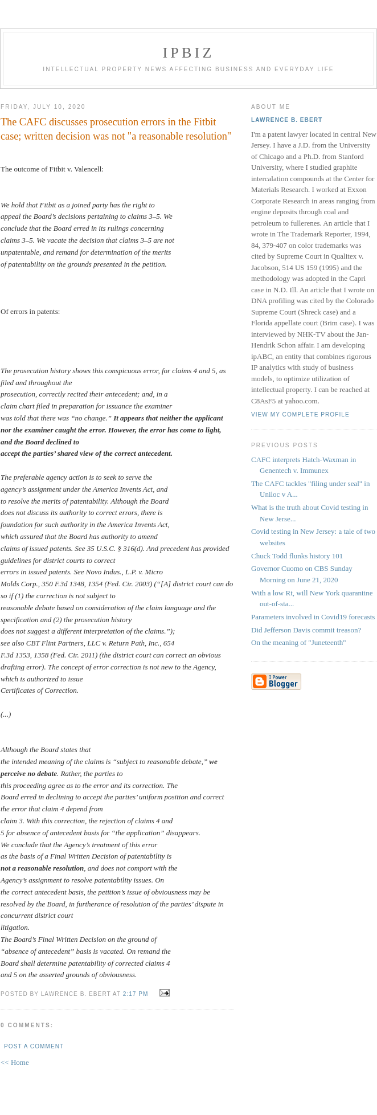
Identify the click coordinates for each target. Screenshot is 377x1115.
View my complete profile (300, 414)
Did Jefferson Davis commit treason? (306, 630)
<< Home (15, 1062)
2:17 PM (136, 994)
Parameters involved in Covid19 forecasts (313, 616)
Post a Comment (34, 1046)
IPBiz (189, 52)
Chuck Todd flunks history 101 (297, 556)
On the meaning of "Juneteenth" (298, 642)
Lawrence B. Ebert (286, 120)
